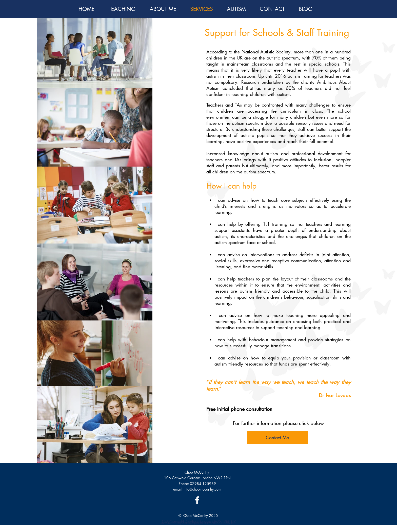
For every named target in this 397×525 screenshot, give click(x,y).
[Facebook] (197, 500)
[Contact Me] (277, 437)
